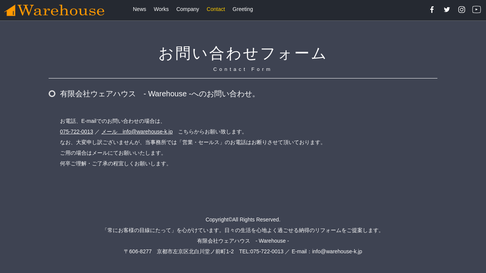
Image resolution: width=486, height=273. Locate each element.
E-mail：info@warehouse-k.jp (327, 251)
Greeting (243, 9)
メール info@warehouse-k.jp (137, 132)
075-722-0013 (76, 132)
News (139, 9)
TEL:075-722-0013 (261, 251)
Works (161, 9)
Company (187, 9)
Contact (216, 9)
